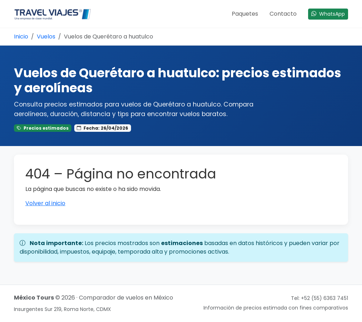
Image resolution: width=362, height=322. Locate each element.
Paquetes (245, 14)
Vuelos (46, 36)
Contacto (283, 14)
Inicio (21, 36)
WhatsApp (328, 13)
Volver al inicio (45, 203)
